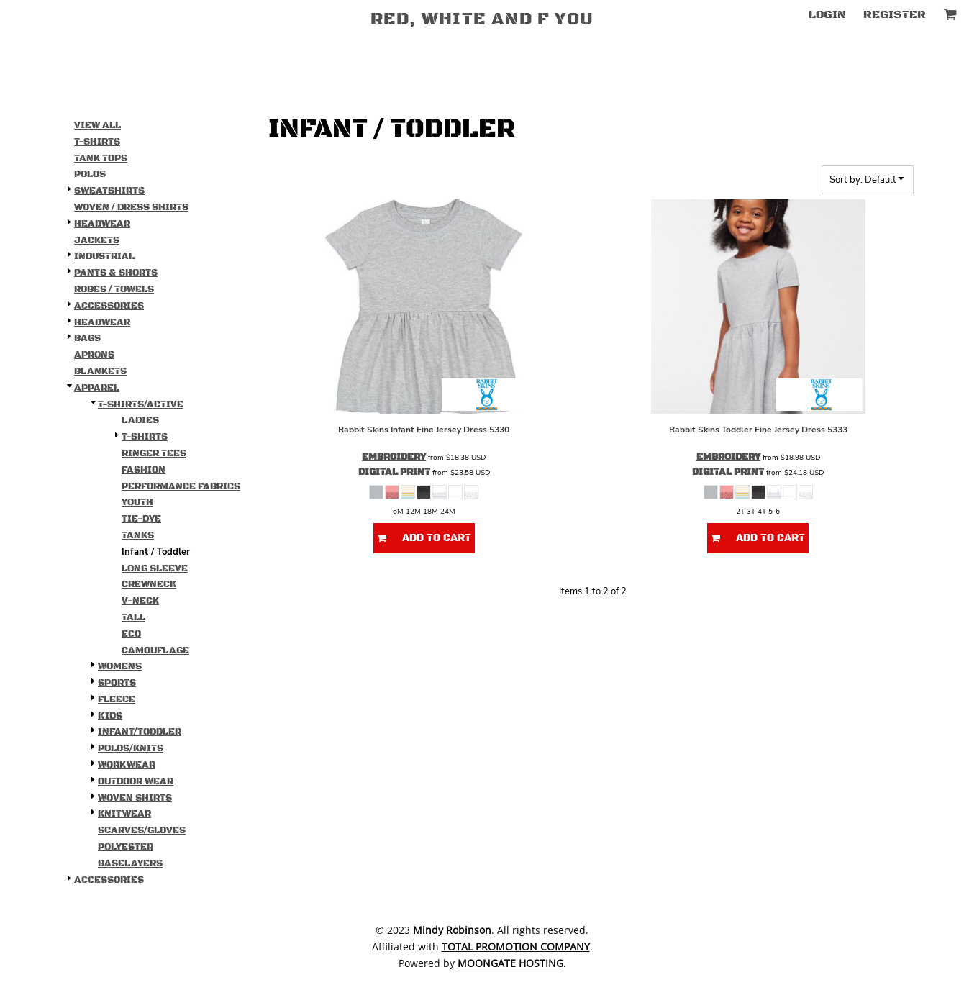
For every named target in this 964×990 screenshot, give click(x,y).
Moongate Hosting (510, 963)
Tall (133, 617)
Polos (90, 174)
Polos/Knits (130, 748)
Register (894, 14)
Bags (87, 338)
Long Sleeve (155, 568)
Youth (137, 502)
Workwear (126, 765)
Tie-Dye (141, 518)
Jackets (96, 240)
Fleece (116, 699)
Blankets (100, 371)
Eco (131, 634)
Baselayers (130, 863)
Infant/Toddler (139, 731)
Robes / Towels (114, 289)
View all (97, 125)
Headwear (102, 224)
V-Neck (140, 601)
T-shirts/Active (140, 404)
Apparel (96, 388)
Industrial (104, 256)
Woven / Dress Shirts (131, 207)
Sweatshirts (109, 190)
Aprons (94, 354)
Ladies (140, 420)
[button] (950, 14)
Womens (120, 666)
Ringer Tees (154, 453)
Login (827, 14)
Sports (117, 683)
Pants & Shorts (116, 272)
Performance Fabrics (181, 486)
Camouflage (155, 650)
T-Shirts (97, 141)
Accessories (109, 306)
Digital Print (394, 472)
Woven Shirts (135, 798)
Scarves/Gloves (142, 830)
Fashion (143, 470)
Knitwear (124, 813)
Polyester (125, 847)
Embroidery (394, 457)
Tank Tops (100, 158)
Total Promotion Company (516, 946)
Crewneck (149, 584)
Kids (110, 716)
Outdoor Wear (135, 781)
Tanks (138, 535)
